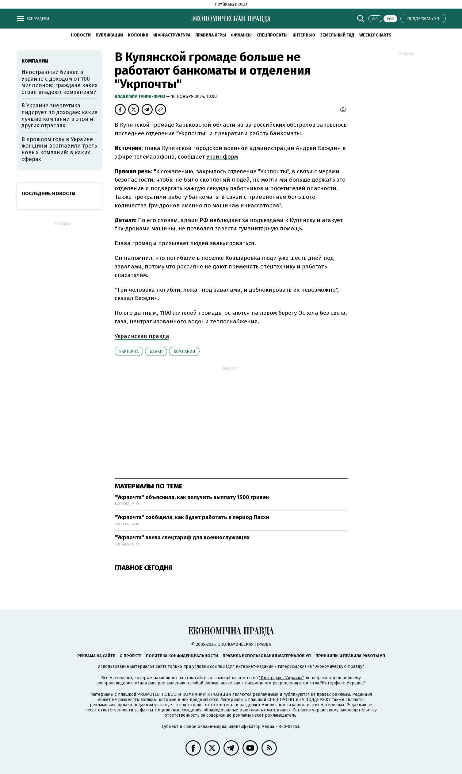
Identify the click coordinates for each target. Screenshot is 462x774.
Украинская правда (142, 336)
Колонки (138, 35)
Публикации (109, 35)
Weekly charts (375, 35)
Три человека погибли (148, 289)
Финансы (241, 35)
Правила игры (210, 35)
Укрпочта (129, 351)
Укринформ (222, 156)
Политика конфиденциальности (182, 655)
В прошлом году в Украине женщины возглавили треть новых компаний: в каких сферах (59, 149)
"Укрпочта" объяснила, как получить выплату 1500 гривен (192, 497)
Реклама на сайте (96, 655)
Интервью (303, 35)
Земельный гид (337, 35)
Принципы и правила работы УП (350, 655)
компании (184, 351)
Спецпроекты (272, 35)
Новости (81, 35)
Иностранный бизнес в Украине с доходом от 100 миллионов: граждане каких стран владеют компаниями (59, 82)
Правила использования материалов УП (267, 655)
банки (156, 351)
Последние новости (48, 193)
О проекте (130, 655)
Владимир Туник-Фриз (140, 96)
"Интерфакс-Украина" (281, 677)
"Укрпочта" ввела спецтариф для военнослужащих (182, 537)
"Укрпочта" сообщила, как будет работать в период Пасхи (192, 517)
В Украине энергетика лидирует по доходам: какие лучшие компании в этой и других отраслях (59, 115)
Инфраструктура (171, 35)
